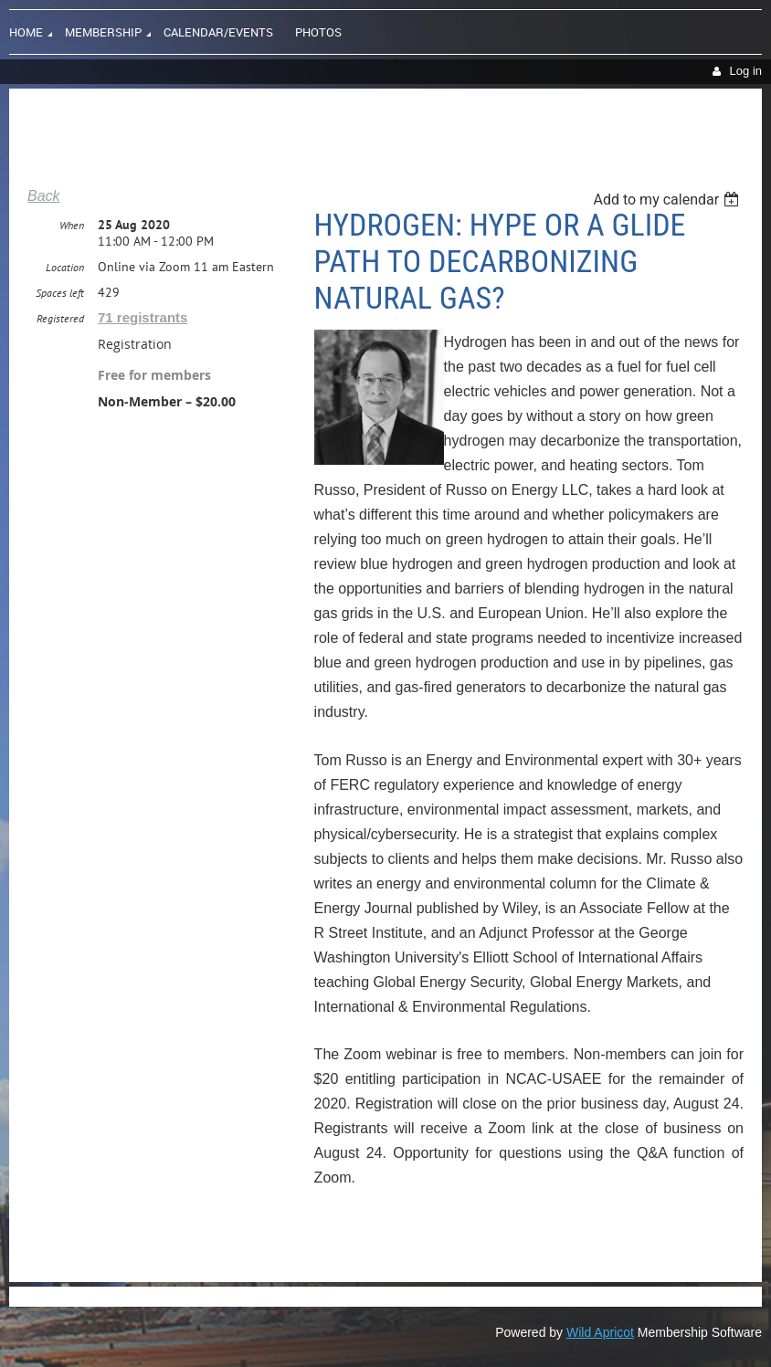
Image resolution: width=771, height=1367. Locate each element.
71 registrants (142, 317)
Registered (60, 318)
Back (43, 196)
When (71, 225)
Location (65, 267)
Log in (746, 71)
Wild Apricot (600, 1332)
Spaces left (60, 293)
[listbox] (668, 199)
